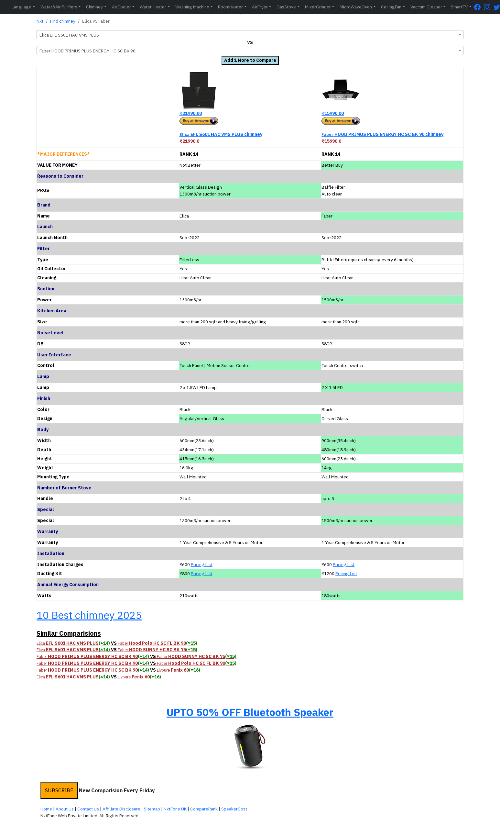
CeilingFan (391, 7)
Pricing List (201, 564)
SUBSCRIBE (59, 790)
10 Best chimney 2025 (89, 615)
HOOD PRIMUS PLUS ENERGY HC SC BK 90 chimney (382, 134)
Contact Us (88, 809)
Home (46, 809)
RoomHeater (230, 7)
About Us (65, 809)
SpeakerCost (234, 809)
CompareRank (204, 809)
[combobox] (250, 34)
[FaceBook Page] (479, 7)
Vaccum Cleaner (426, 7)
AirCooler (121, 7)
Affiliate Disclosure (121, 809)
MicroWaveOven (356, 7)
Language (21, 7)
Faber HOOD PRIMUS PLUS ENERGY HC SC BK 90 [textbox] (87, 51)
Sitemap (152, 809)
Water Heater (153, 7)
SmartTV (459, 7)
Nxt (40, 21)
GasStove (286, 7)
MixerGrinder (318, 7)
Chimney (94, 7)
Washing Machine (192, 7)
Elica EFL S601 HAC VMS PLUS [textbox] (69, 35)
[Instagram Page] (489, 7)
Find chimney (62, 21)
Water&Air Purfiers (58, 7)
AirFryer (260, 7)
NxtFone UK (175, 809)
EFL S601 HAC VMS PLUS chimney (220, 134)
